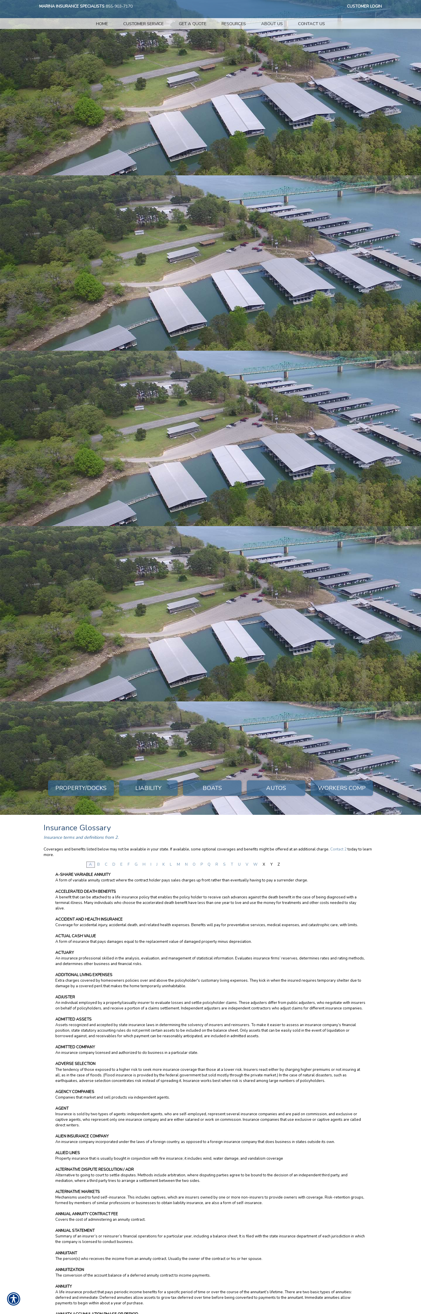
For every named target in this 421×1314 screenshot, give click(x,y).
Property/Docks (81, 788)
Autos (276, 788)
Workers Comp (342, 788)
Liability (148, 788)
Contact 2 (338, 849)
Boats (212, 788)
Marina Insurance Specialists (72, 6)
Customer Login (364, 6)
